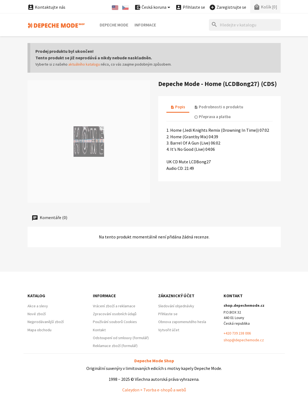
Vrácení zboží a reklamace (114, 305)
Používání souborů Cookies (115, 321)
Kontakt (99, 329)
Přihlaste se (168, 313)
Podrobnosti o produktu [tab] (218, 106)
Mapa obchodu (39, 329)
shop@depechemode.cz (244, 340)
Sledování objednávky (176, 305)
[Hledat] (245, 25)
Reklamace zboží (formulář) (115, 345)
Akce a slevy (38, 305)
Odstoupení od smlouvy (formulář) (121, 337)
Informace (145, 24)
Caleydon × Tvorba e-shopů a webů (154, 389)
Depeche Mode (114, 24)
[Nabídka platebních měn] (153, 7)
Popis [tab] (177, 106)
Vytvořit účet (168, 329)
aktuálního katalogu (84, 64)
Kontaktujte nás (46, 7)
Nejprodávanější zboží (46, 321)
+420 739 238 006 (237, 333)
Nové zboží (37, 313)
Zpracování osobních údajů (114, 313)
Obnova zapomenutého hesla (182, 321)
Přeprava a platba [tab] (212, 116)
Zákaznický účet (176, 295)
